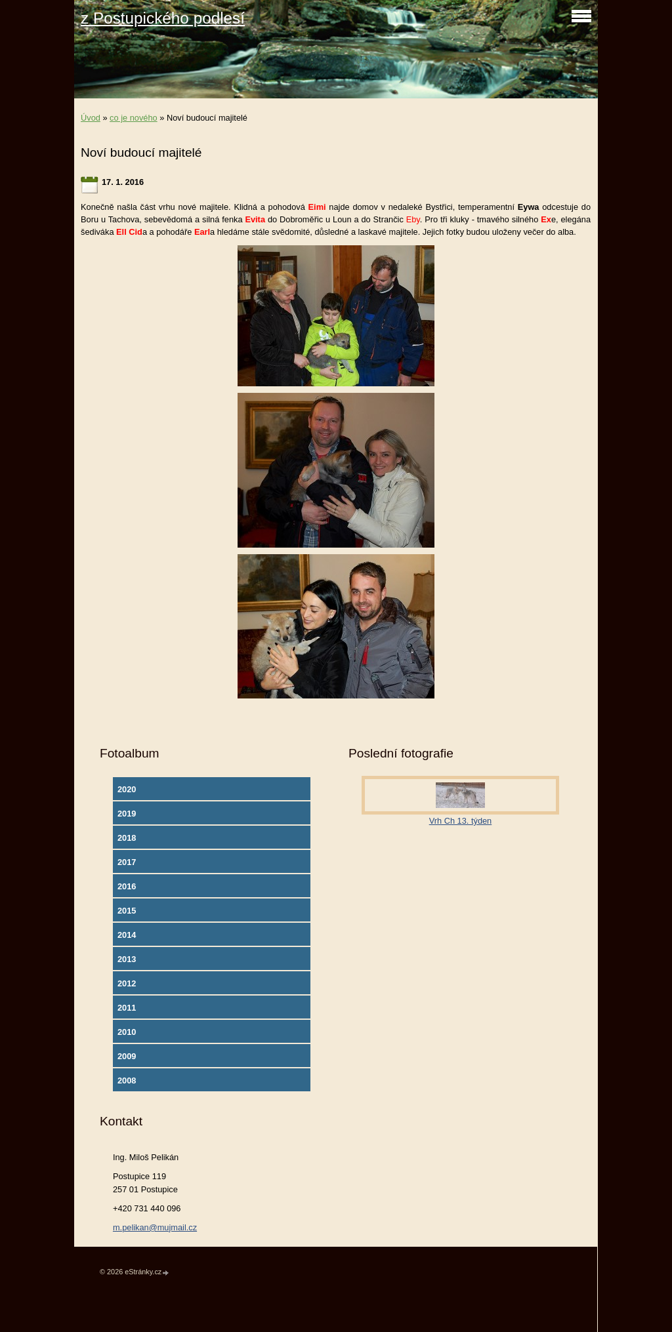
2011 (126, 1008)
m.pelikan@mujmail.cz (155, 1227)
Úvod (90, 118)
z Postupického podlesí (163, 18)
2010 (126, 1032)
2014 (126, 935)
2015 (126, 911)
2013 (126, 959)
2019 (126, 813)
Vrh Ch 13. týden (460, 821)
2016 (126, 886)
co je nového (134, 118)
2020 (126, 789)
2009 (126, 1056)
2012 (126, 983)
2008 (126, 1080)
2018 (126, 838)
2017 (126, 862)
